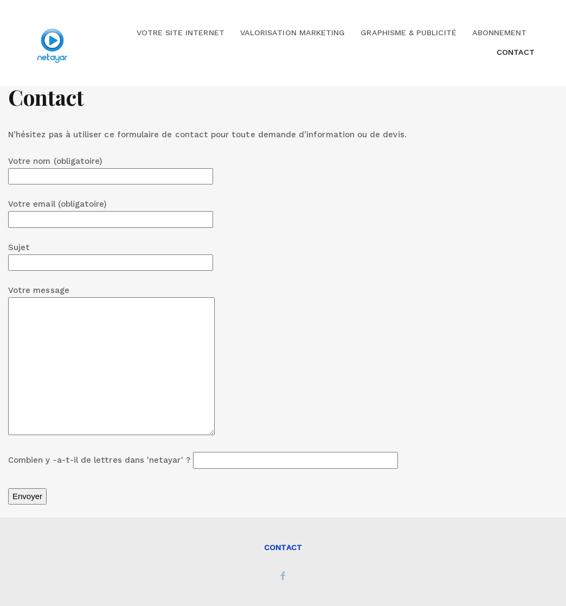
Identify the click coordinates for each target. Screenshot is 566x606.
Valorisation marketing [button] (292, 32)
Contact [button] (516, 52)
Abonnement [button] (499, 32)
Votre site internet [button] (180, 32)
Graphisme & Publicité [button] (408, 32)
